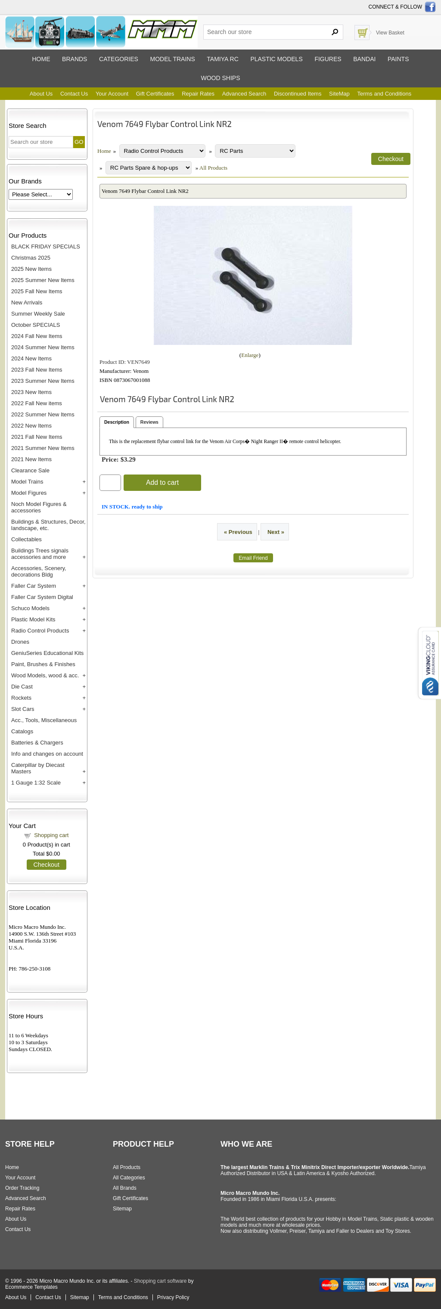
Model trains (172, 59)
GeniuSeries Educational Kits (47, 653)
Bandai (364, 59)
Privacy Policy (173, 1297)
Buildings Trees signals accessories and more (39, 553)
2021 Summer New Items (43, 448)
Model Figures (29, 493)
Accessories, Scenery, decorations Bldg (38, 571)
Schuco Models (30, 608)
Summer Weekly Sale (38, 313)
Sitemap (122, 1209)
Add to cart (162, 482)
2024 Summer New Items (43, 347)
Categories (118, 59)
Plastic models (276, 59)
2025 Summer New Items (43, 280)
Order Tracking (22, 1188)
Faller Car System (33, 586)
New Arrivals (26, 302)
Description (116, 422)
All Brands (125, 1188)
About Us (41, 93)
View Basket (390, 33)
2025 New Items (31, 269)
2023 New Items (31, 392)
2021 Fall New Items (36, 437)
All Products (213, 167)
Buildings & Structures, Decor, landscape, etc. (48, 524)
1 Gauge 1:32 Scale (36, 782)
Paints (398, 59)
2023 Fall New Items (36, 369)
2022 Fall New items (36, 403)
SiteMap (339, 93)
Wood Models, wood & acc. (45, 675)
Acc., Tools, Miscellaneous (44, 720)
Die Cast (22, 686)
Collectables (26, 539)
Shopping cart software (160, 1281)
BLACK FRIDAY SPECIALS (45, 246)
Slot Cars (22, 709)
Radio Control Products (40, 630)
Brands (74, 59)
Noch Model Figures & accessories (39, 507)
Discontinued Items (298, 93)
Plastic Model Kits (33, 619)
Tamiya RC (222, 59)
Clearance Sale (30, 470)
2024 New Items (31, 358)
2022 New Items (31, 425)
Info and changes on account (47, 754)
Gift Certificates (155, 93)
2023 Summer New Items (43, 381)
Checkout (46, 864)
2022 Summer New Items (43, 414)
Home (41, 59)
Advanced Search (244, 93)
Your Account (112, 93)
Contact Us (74, 93)
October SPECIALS (35, 325)
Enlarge (249, 355)
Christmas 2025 (30, 257)
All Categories (129, 1178)
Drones (20, 642)
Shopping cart (51, 835)
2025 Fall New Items (36, 291)
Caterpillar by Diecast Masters (38, 768)
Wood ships (220, 77)
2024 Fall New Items (36, 336)
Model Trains (27, 481)
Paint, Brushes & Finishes (43, 664)
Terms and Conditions (384, 93)
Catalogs (22, 731)
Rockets (21, 698)
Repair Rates (198, 93)
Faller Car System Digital (42, 597)
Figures (327, 59)
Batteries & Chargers (37, 742)
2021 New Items (31, 459)
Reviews (149, 422)
